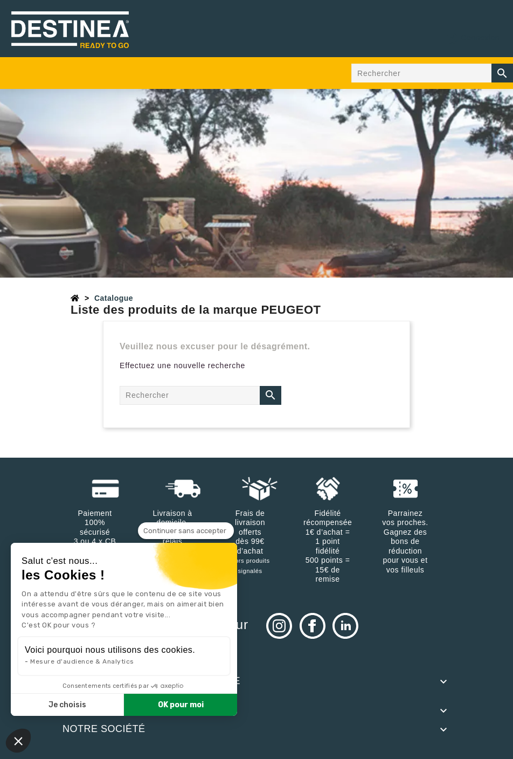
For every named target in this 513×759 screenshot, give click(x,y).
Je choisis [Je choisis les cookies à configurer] (67, 704)
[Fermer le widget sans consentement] (186, 531)
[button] (18, 741)
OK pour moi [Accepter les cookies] (181, 704)
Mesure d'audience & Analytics (82, 661)
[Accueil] (75, 298)
